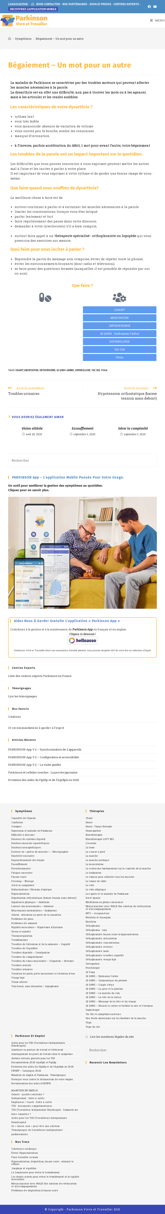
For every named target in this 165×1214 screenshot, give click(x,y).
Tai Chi (96, 370)
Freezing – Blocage (22, 881)
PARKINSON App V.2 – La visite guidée (34, 765)
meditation (31, 370)
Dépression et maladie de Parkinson (31, 830)
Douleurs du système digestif (28, 839)
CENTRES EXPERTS (126, 4)
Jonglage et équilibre (23, 1168)
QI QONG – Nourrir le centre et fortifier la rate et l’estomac (119, 1005)
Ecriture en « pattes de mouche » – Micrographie (39, 851)
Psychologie (93, 967)
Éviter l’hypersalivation (24, 1152)
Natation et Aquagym (98, 917)
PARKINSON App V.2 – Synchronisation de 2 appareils (44, 749)
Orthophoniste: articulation (101, 938)
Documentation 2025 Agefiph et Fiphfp (33, 1062)
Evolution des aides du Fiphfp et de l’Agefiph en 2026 (43, 780)
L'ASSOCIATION (18, 4)
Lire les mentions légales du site (112, 1037)
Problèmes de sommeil (24, 923)
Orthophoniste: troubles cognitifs (105, 955)
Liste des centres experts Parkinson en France (40, 676)
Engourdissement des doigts (27, 860)
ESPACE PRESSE (100, 4)
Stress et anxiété (21, 931)
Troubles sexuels (21, 965)
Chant (89, 818)
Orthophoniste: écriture (99, 946)
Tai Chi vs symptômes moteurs (103, 1014)
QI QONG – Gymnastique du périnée (106, 980)
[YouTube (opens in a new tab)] (154, 7)
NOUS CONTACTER (45, 4)
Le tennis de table (96, 881)
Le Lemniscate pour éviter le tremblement (35, 1172)
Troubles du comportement (27, 956)
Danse (89, 822)
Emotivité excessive (22, 855)
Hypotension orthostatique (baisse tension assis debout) (43, 897)
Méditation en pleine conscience (104, 902)
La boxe (90, 847)
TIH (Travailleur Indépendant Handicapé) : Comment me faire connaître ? (44, 1112)
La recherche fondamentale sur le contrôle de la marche (118, 868)
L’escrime (91, 843)
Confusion (17, 822)
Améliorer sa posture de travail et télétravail (37, 1049)
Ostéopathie (92, 963)
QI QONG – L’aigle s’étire (100, 984)
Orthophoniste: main (97, 951)
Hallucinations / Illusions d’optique (31, 889)
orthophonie (47, 370)
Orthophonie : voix (96, 930)
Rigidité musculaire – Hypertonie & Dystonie (37, 927)
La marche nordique (97, 860)
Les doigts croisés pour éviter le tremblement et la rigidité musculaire (45, 1178)
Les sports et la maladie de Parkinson (107, 893)
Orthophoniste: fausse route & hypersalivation (112, 934)
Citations (14, 717)
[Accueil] (9, 39)
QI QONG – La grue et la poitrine (104, 988)
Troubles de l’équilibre (24, 948)
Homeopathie (93, 830)
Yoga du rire (93, 1026)
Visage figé (17, 977)
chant (19, 370)
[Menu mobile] (157, 20)
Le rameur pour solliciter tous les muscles (110, 876)
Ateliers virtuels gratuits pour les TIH (33, 1058)
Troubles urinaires (21, 969)
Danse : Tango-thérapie (99, 826)
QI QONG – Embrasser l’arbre (102, 976)
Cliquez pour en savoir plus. (28, 490)
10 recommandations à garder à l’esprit (36, 728)
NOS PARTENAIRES (74, 4)
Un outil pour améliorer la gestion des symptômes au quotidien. (55, 486)
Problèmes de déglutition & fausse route (34, 1190)
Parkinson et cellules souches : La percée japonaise (43, 772)
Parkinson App (82, 629)
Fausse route (18, 876)
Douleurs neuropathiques (26, 847)
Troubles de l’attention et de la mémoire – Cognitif (40, 944)
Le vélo (90, 885)
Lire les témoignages (22, 696)
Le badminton (93, 872)
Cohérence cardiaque (24, 1148)
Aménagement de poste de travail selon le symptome (42, 1053)
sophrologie (82, 370)
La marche (92, 855)
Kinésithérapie (94, 834)
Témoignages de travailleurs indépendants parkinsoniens (37, 1132)
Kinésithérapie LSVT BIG (100, 839)
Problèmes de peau (22, 918)
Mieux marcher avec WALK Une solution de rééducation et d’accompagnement (118, 907)
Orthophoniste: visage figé (101, 959)
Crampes (16, 826)
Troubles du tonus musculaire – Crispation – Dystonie (42, 960)
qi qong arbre (65, 370)
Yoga (89, 1022)
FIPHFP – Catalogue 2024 (26, 1070)
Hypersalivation (20, 893)
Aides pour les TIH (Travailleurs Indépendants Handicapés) (38, 1044)
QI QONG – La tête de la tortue (103, 997)
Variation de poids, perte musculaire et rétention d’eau (43, 973)
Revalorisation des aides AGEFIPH (31, 1083)
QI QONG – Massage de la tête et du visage (111, 1001)
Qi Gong (90, 972)
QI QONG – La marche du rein (103, 993)
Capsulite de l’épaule (23, 818)
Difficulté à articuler (23, 834)
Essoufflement (82, 428)
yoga (104, 370)
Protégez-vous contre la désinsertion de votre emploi (42, 1079)
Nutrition (91, 921)
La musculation (95, 864)
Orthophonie (93, 925)
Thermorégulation (21, 935)
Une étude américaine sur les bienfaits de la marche (116, 1018)
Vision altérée (32, 428)
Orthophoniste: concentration (102, 942)
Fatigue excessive (21, 872)
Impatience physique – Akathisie (30, 902)
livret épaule (93, 897)
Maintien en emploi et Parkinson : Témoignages (38, 1075)
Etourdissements (21, 868)
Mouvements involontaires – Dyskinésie (34, 910)
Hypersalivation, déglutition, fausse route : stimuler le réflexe (42, 1163)
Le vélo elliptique (96, 889)
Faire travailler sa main (24, 1157)
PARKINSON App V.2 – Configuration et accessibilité (43, 757)
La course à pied (95, 851)
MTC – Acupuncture (98, 913)
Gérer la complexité (133, 428)
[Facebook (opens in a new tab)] (149, 7)
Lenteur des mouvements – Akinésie (32, 906)
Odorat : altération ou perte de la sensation (36, 914)
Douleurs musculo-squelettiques (30, 843)
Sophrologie (92, 1009)
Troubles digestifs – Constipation (30, 952)
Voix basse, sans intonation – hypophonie (35, 986)
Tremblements (19, 939)
